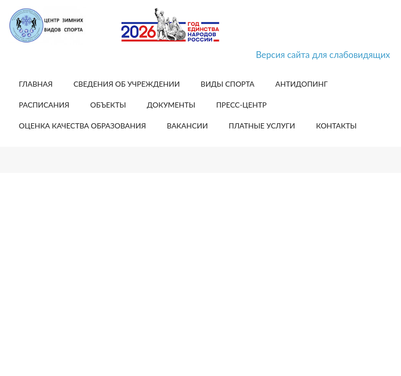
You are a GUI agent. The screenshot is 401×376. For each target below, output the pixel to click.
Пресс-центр (241, 104)
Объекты (108, 104)
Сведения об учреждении (127, 83)
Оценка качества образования (82, 125)
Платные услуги (262, 125)
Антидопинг (301, 83)
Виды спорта (227, 83)
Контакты (336, 125)
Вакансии (187, 125)
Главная (36, 83)
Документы (171, 104)
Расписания (44, 104)
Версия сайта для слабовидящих (323, 54)
